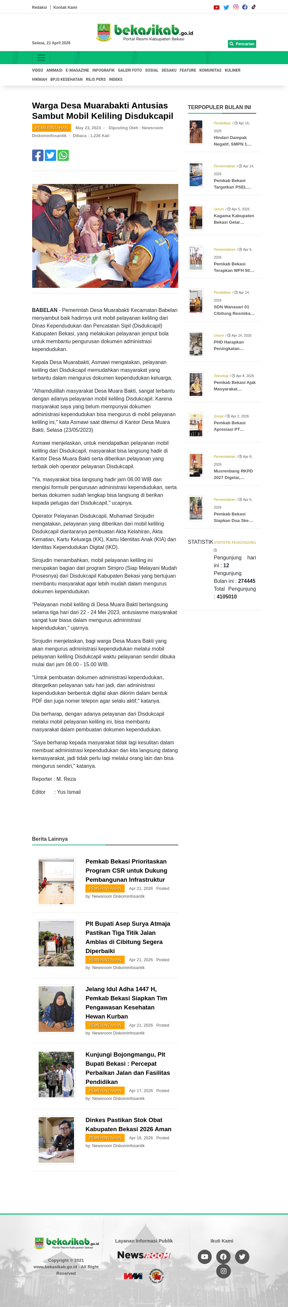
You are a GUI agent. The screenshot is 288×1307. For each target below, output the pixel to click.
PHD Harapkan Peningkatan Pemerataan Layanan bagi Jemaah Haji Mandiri (235, 346)
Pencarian (242, 44)
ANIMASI (54, 70)
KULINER (232, 70)
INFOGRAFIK (104, 70)
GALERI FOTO (130, 70)
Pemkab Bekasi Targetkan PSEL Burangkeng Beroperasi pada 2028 (230, 184)
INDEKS (116, 79)
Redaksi (39, 7)
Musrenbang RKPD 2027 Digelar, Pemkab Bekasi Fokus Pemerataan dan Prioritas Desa (233, 475)
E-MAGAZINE (77, 70)
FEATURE (188, 70)
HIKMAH (39, 79)
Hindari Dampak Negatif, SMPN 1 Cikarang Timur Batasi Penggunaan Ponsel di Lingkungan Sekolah (234, 141)
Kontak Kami (65, 7)
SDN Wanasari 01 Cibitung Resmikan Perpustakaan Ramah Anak (233, 310)
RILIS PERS (96, 79)
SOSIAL (151, 70)
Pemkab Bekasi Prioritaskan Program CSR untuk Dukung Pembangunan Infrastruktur (126, 870)
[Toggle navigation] (41, 57)
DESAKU (169, 70)
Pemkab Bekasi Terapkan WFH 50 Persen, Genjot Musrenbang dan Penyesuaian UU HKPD (232, 267)
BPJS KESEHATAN (66, 79)
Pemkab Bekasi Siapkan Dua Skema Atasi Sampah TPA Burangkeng (234, 518)
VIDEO (37, 70)
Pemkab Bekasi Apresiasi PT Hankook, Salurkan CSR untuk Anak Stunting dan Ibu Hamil (233, 426)
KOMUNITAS (210, 70)
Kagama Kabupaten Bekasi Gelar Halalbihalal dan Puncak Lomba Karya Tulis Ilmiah (234, 219)
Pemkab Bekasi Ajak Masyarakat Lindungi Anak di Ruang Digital (235, 386)
